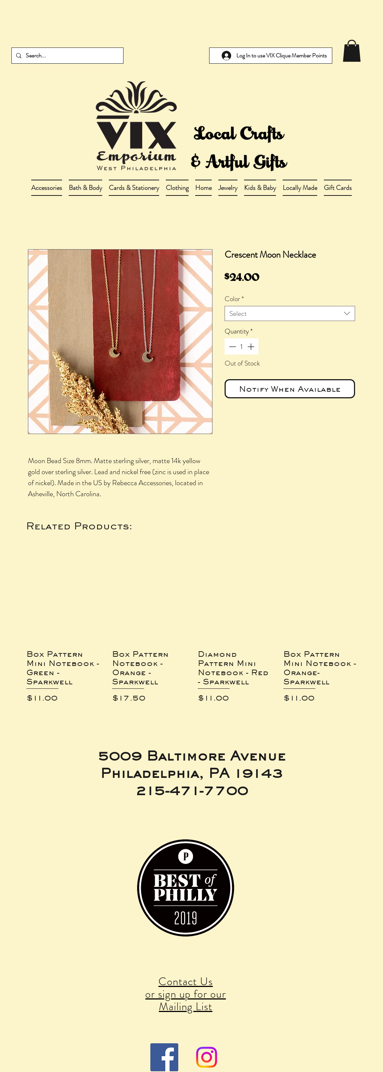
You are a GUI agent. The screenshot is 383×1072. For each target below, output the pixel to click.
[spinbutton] (242, 347)
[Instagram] (207, 1057)
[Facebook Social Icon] (164, 1057)
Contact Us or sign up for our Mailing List (185, 994)
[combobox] (290, 313)
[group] (191, 629)
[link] (352, 51)
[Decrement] (232, 347)
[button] (85, 188)
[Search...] (67, 55)
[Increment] (252, 347)
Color (234, 299)
